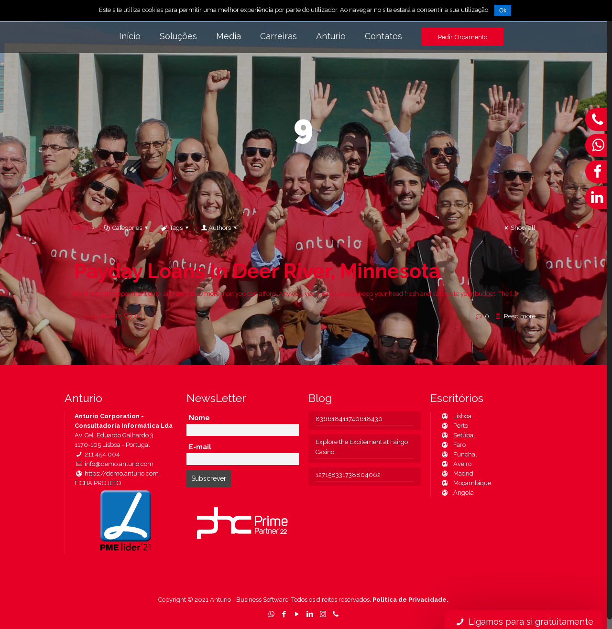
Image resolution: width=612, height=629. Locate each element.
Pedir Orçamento (462, 37)
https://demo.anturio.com (117, 473)
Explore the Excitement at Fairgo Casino (362, 446)
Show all (519, 227)
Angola (457, 492)
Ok (502, 10)
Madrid (456, 473)
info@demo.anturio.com (114, 463)
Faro (453, 444)
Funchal (458, 454)
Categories (126, 227)
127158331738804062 (348, 474)
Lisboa (455, 416)
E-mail (200, 447)
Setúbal (457, 435)
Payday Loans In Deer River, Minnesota (257, 271)
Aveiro (455, 463)
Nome (199, 418)
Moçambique (465, 483)
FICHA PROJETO (98, 483)
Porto (454, 425)
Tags (175, 227)
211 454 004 (97, 454)
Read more (520, 316)
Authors (220, 227)
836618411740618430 (349, 419)
